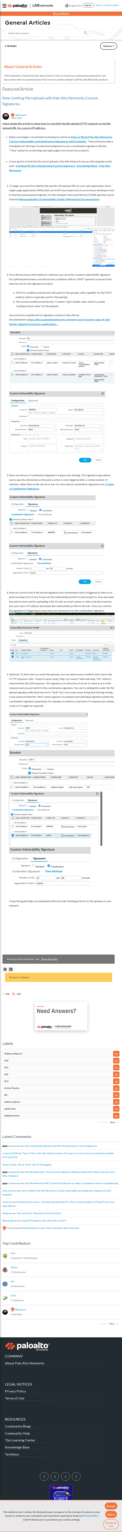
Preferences (111, 1524)
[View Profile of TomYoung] (12, 1228)
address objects (12, 1102)
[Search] (47, 33)
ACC (6, 1081)
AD (5, 1095)
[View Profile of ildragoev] (7, 1213)
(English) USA (73, 5)
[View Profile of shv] (12, 1281)
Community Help (17, 1433)
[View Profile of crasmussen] (14, 1146)
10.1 (6, 1067)
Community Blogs (18, 1426)
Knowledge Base (17, 1447)
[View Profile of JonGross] (7, 1202)
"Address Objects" (13, 1054)
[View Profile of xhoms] (14, 1267)
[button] (111, 1506)
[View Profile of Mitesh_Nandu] (9, 1221)
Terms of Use (14, 1398)
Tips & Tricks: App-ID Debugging (34, 1164)
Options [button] (107, 46)
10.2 (6, 1074)
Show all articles (49, 959)
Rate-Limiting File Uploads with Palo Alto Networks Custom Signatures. (61, 1145)
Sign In (99, 5)
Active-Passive (11, 1088)
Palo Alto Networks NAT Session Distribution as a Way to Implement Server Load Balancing (71, 1183)
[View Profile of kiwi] (13, 1253)
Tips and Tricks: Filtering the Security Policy (38, 1213)
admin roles (10, 1109)
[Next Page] (114, 1123)
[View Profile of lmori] (13, 1295)
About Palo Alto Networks (24, 1363)
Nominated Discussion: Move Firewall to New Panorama (50, 1228)
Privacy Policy (90, 1515)
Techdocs (12, 1454)
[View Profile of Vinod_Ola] (7, 1165)
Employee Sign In (111, 5)
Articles (12, 45)
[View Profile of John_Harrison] (9, 1191)
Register (88, 5)
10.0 (6, 1060)
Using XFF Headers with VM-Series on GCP (44, 1220)
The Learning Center (20, 1440)
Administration (11, 1115)
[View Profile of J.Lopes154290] (10, 1153)
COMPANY (14, 1356)
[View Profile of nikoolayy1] (21, 115)
